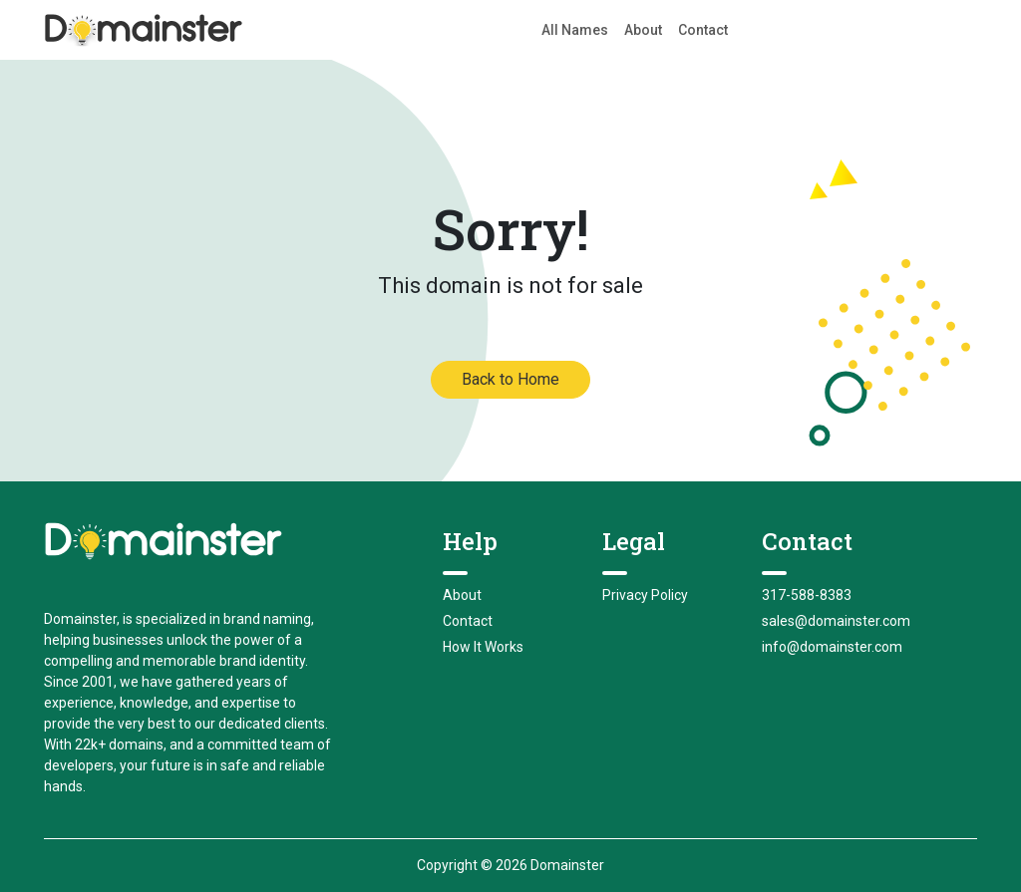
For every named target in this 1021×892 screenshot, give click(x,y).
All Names (574, 30)
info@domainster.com (832, 647)
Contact (703, 30)
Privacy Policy (645, 595)
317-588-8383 (806, 595)
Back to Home (510, 379)
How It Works (483, 647)
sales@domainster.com (836, 621)
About (643, 30)
